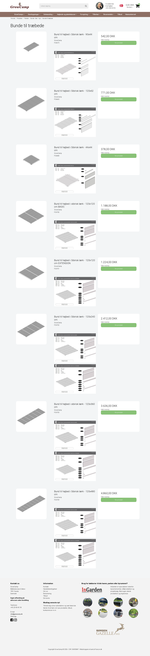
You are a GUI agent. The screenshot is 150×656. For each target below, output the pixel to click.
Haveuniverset (130, 14)
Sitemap (13, 616)
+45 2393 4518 (111, 8)
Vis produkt (119, 43)
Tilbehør (96, 14)
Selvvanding (49, 14)
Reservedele (108, 14)
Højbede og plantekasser (67, 14)
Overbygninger (34, 14)
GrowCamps (19, 14)
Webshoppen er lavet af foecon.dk (91, 649)
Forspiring (84, 14)
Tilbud (119, 14)
